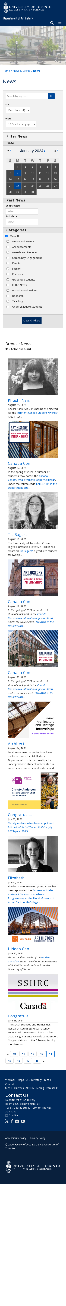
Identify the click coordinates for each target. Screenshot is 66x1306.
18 (37, 1182)
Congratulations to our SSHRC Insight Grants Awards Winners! (29, 1131)
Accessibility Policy (15, 1259)
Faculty (16, 268)
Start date (12, 205)
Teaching (17, 301)
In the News (19, 285)
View (8, 118)
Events (16, 263)
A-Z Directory (34, 1201)
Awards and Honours (25, 252)
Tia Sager (26, 585)
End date (11, 216)
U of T (8, 1209)
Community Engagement (27, 257)
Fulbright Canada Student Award (37, 424)
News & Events (21, 70)
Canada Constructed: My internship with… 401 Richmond (30, 480)
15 (9, 1182)
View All (14, 236)
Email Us (13, 1237)
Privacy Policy (37, 1259)
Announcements (22, 247)
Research (18, 296)
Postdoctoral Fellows (25, 290)
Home (6, 70)
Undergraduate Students (27, 306)
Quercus (19, 1209)
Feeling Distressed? (47, 1209)
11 (23, 1175)
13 (41, 1175)
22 (17, 185)
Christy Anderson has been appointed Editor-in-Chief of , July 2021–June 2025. (31, 902)
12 (32, 1175)
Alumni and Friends (23, 241)
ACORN (30, 1209)
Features (17, 274)
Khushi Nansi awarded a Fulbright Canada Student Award (31, 406)
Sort (8, 104)
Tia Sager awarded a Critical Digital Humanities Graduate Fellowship (32, 563)
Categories (16, 230)
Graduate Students (23, 279)
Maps (21, 1201)
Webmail (10, 1201)
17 (27, 1182)
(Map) (14, 1233)
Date (10, 143)
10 (14, 1175)
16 (18, 1182)
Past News (15, 200)
